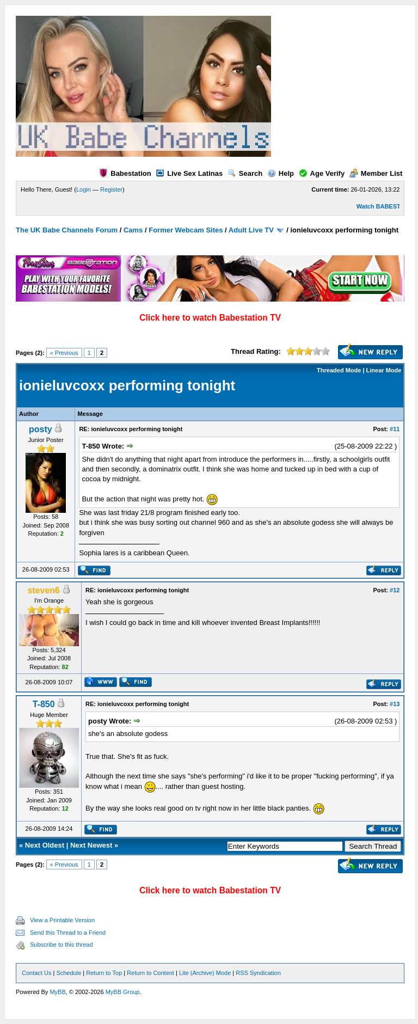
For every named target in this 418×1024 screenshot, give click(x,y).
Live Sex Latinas (189, 173)
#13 (394, 704)
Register (111, 189)
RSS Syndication (258, 973)
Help (280, 173)
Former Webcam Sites (186, 230)
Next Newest (91, 845)
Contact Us (36, 973)
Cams (133, 230)
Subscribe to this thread (61, 944)
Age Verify (322, 173)
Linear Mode (384, 370)
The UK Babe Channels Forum (67, 230)
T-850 (44, 704)
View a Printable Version (62, 920)
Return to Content (150, 973)
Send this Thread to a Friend (68, 932)
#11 (394, 429)
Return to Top (104, 973)
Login (83, 189)
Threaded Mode (339, 370)
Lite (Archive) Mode (205, 973)
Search (245, 173)
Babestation (125, 173)
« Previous (64, 352)
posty (40, 429)
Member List (376, 173)
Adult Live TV (251, 230)
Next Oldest (44, 845)
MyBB (57, 992)
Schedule (68, 973)
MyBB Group (123, 992)
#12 (394, 590)
